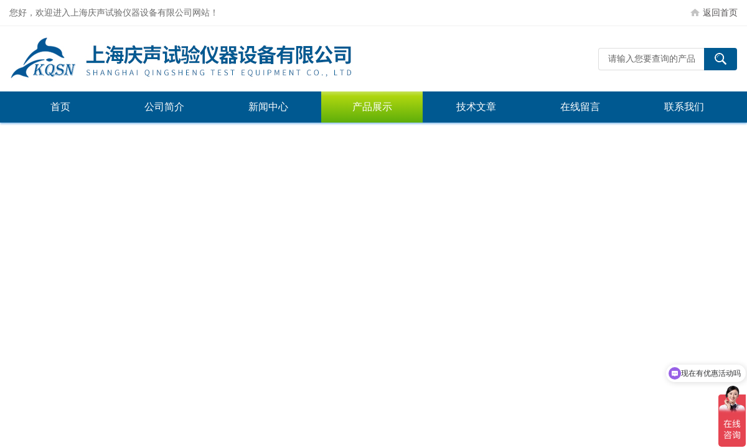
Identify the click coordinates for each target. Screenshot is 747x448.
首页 (60, 106)
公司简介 (164, 106)
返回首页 (720, 12)
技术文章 (476, 106)
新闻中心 (268, 106)
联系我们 (684, 106)
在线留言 (580, 106)
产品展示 (372, 106)
